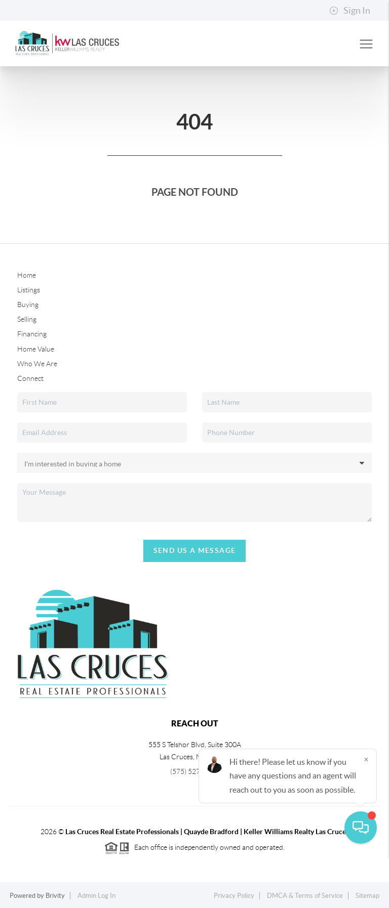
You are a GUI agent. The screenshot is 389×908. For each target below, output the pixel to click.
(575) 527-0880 (194, 771)
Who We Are (37, 364)
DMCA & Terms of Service (305, 895)
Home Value (35, 349)
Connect (30, 378)
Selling (26, 319)
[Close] (366, 811)
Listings (28, 290)
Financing (32, 334)
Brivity (55, 895)
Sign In (349, 11)
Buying (27, 304)
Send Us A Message (194, 550)
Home (26, 275)
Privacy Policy (234, 895)
